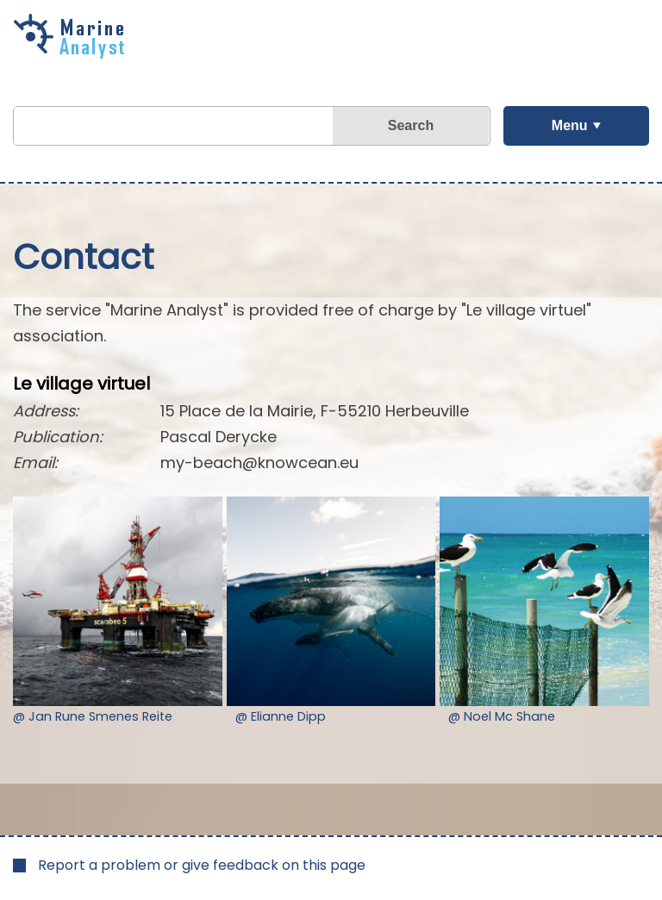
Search (411, 125)
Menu (570, 125)
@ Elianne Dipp (280, 716)
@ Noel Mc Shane (501, 716)
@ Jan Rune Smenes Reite (92, 716)
